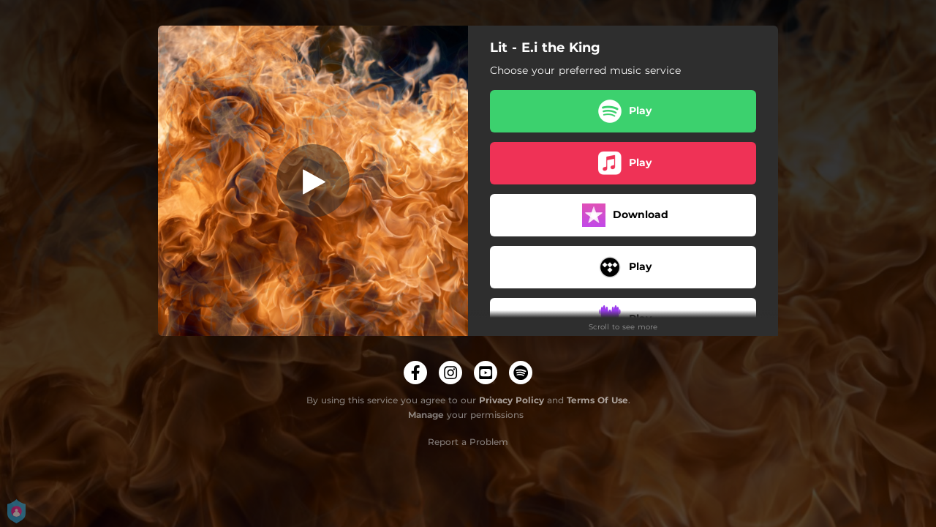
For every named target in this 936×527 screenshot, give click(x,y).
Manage (426, 414)
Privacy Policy (511, 400)
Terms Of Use (597, 400)
